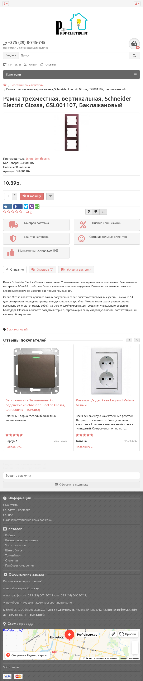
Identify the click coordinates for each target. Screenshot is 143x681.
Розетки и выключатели (20, 540)
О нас (8, 515)
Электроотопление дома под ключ (27, 520)
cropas (15, 667)
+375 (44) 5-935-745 (72, 595)
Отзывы (48, 64)
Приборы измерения (18, 565)
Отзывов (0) (42, 269)
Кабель (9, 535)
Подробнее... (13, 446)
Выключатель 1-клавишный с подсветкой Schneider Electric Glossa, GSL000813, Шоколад (35, 405)
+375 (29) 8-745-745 (39, 595)
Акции (30, 64)
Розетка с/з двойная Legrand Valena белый (105, 402)
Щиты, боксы (13, 550)
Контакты (12, 64)
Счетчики (10, 560)
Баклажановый (17, 329)
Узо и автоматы (14, 545)
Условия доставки (76, 269)
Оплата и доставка (16, 509)
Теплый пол (12, 555)
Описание (15, 269)
